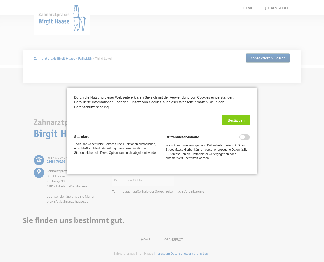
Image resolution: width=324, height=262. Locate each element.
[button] (236, 120)
